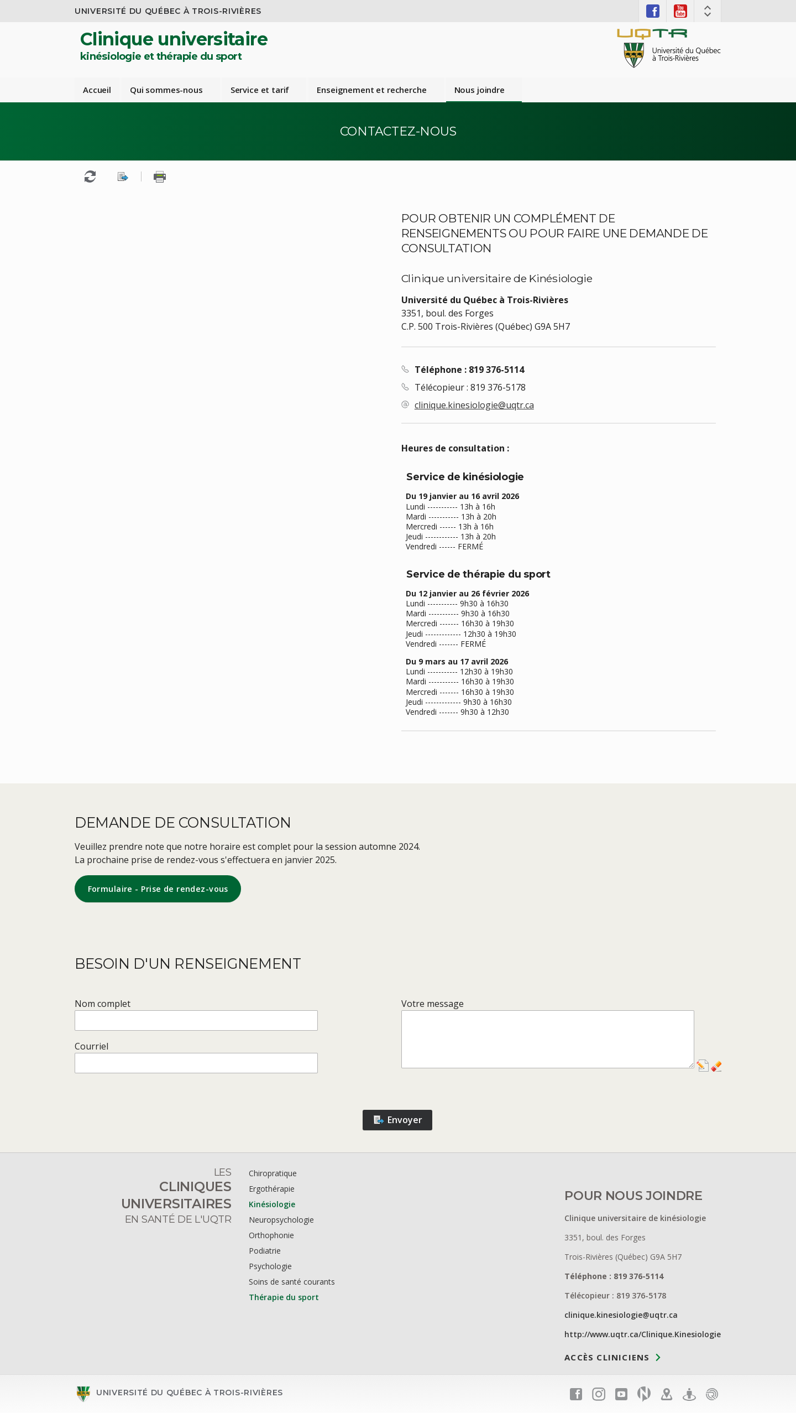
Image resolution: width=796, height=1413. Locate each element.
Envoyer (397, 1120)
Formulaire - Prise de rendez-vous (158, 889)
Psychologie (270, 1266)
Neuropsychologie (281, 1219)
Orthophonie (271, 1235)
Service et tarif (260, 89)
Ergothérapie (272, 1188)
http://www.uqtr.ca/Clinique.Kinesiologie (642, 1334)
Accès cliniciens (607, 1357)
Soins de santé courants (292, 1281)
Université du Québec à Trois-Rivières (168, 11)
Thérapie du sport (284, 1297)
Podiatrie (265, 1250)
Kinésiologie (272, 1204)
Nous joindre (479, 89)
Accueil (97, 89)
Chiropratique (273, 1173)
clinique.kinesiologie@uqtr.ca (474, 405)
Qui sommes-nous (166, 89)
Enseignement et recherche (371, 89)
